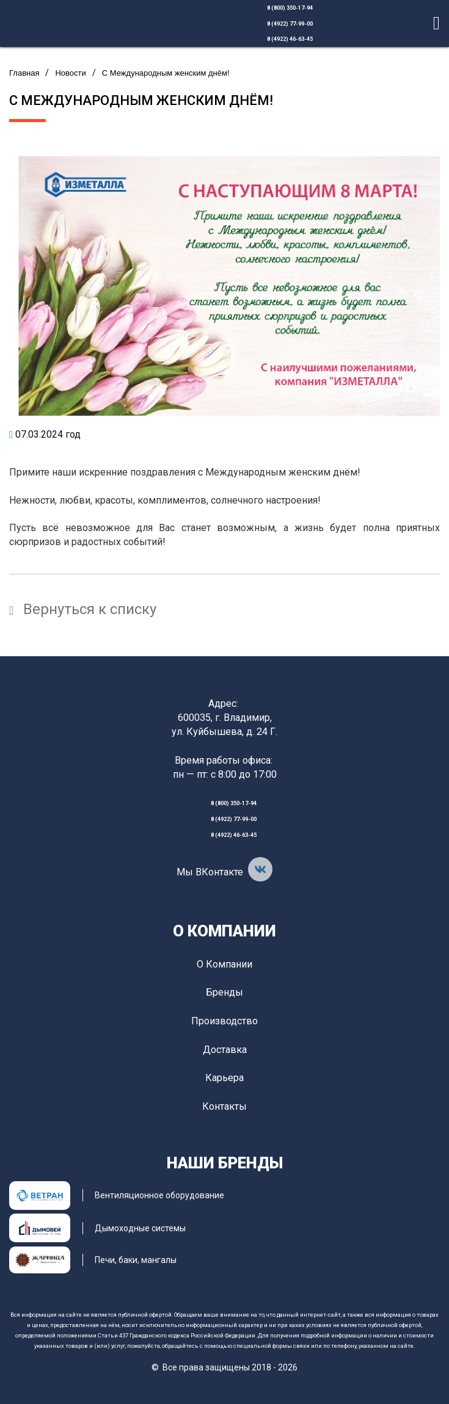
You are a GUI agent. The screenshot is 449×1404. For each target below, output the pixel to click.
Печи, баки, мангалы (136, 1260)
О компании (224, 931)
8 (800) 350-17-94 (290, 8)
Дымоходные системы (140, 1228)
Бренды (224, 992)
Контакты (224, 1106)
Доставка (225, 1049)
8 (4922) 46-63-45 (290, 39)
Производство (224, 1021)
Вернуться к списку (82, 609)
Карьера (224, 1078)
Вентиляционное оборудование (159, 1195)
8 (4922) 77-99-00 (290, 24)
